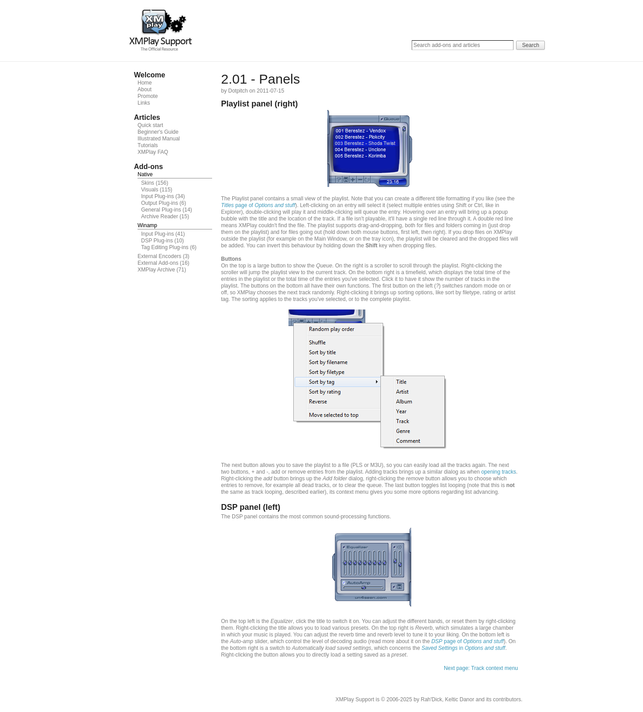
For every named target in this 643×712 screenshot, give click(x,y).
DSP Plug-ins (157, 240)
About (144, 89)
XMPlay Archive (156, 270)
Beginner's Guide (158, 132)
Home (145, 83)
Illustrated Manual (159, 139)
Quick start (150, 125)
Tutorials (148, 145)
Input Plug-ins (157, 196)
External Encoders (159, 256)
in (463, 648)
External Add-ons (158, 263)
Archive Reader (159, 216)
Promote (148, 96)
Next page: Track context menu (481, 668)
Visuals (149, 189)
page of (258, 205)
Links (144, 103)
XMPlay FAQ (153, 152)
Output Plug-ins (159, 203)
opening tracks (498, 472)
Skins (147, 183)
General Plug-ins (161, 210)
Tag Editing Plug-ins (164, 247)
